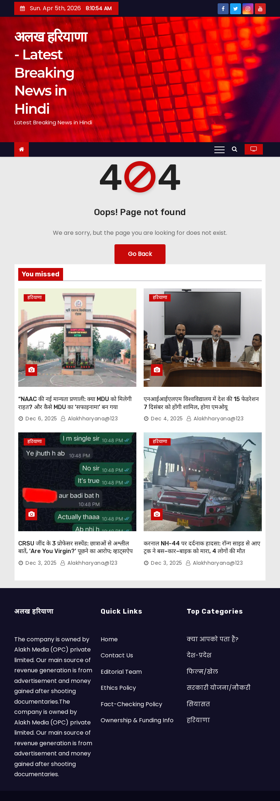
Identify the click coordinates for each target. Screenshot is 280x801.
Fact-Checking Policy (131, 689)
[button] (236, 149)
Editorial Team (121, 656)
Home (109, 624)
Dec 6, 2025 (41, 411)
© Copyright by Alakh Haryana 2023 (95, 788)
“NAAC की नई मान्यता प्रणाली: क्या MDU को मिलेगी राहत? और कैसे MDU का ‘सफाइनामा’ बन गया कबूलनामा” (75, 399)
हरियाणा (34, 297)
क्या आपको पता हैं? (212, 624)
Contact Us (117, 640)
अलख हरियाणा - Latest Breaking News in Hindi (50, 72)
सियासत (198, 689)
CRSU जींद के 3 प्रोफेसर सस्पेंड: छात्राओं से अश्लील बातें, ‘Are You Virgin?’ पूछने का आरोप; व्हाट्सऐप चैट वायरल (75, 536)
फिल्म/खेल (202, 656)
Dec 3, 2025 (41, 548)
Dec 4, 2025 (167, 411)
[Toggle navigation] (219, 149)
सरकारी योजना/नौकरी (218, 673)
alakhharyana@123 (89, 411)
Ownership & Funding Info (137, 705)
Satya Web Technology (198, 788)
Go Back (140, 254)
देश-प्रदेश (199, 640)
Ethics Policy (118, 673)
